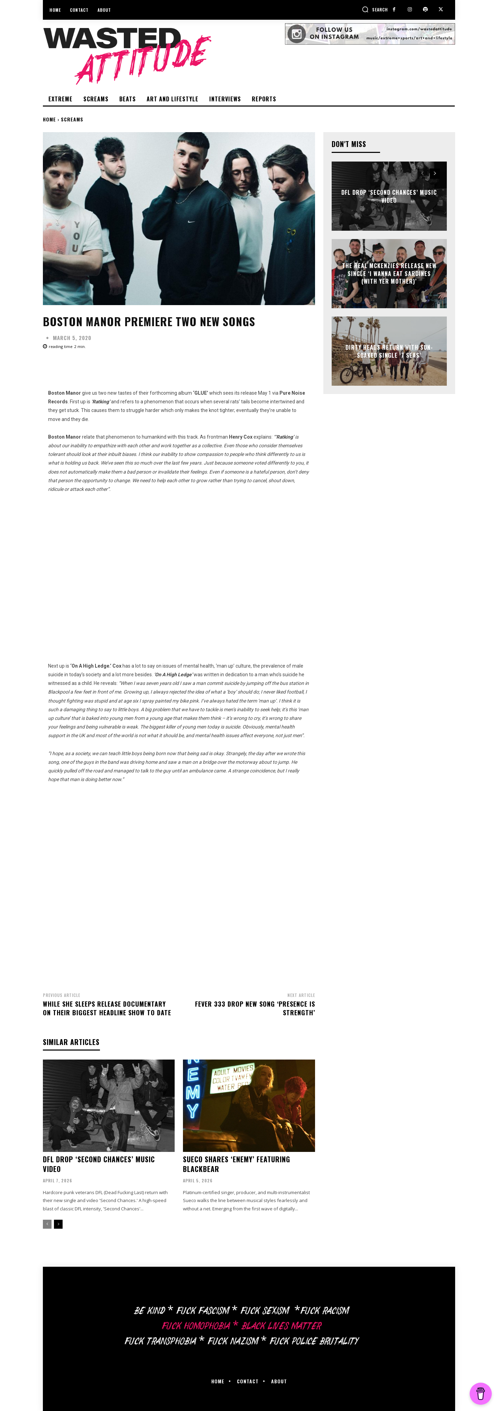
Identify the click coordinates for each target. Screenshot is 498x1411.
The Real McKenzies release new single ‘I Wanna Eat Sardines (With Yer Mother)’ (389, 274)
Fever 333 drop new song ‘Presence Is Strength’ (255, 1008)
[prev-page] (47, 1224)
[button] (375, 9)
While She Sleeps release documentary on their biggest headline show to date (107, 1008)
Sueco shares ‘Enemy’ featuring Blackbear (236, 1164)
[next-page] (58, 1224)
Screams (72, 119)
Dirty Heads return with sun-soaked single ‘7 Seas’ (389, 351)
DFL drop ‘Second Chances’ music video (99, 1164)
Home (49, 119)
